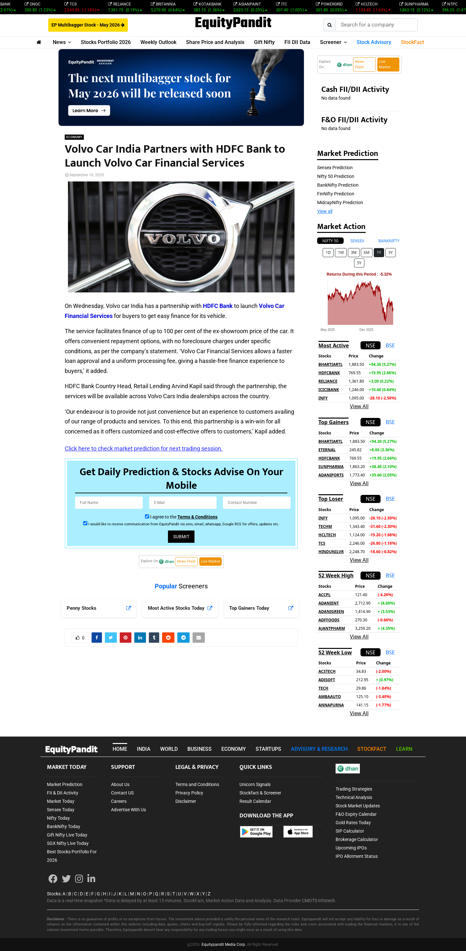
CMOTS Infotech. (319, 900)
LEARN (404, 749)
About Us (120, 784)
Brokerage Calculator (357, 839)
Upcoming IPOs (351, 847)
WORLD (169, 749)
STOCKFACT (371, 749)
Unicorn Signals (255, 784)
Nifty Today (58, 818)
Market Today (60, 801)
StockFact (412, 42)
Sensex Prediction (335, 167)
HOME (120, 749)
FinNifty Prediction (335, 193)
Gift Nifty (264, 42)
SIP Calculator (350, 831)
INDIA (143, 749)
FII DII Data (297, 42)
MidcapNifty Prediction (340, 202)
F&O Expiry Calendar (356, 814)
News (59, 42)
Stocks (54, 893)
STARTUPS (268, 749)
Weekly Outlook (158, 42)
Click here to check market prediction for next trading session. (144, 448)
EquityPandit (233, 23)
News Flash (186, 561)
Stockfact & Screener (260, 792)
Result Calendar (255, 801)
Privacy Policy (189, 792)
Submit (181, 536)
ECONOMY (74, 137)
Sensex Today (60, 809)
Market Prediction (65, 784)
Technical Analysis (354, 797)
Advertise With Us (128, 809)
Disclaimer (185, 801)
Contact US (122, 792)
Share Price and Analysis (215, 42)
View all (324, 211)
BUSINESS (199, 749)
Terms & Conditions (197, 516)
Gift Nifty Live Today (67, 834)
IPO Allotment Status (357, 856)
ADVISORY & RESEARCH (319, 749)
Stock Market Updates (358, 805)
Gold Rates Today (353, 822)
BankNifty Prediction (338, 185)
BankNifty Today (63, 826)
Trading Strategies (354, 789)
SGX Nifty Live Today (68, 843)
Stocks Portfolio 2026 (106, 42)
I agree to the (183, 516)
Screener (330, 42)
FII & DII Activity (62, 792)
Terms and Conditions (197, 784)
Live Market (210, 561)
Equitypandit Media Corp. (224, 944)
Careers (119, 801)
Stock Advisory (374, 42)
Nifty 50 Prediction (335, 176)
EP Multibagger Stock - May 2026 (88, 24)
